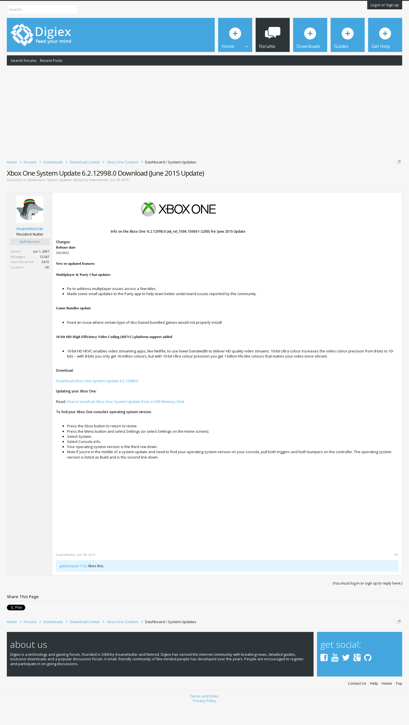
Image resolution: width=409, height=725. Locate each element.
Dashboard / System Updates (50, 199)
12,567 (44, 276)
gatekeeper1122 (73, 585)
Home (387, 703)
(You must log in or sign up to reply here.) (367, 602)
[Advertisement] (204, 111)
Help (374, 703)
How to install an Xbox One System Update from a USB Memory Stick (125, 421)
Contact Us (357, 703)
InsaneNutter (99, 199)
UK (47, 287)
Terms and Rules (204, 715)
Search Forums (24, 60)
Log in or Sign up (385, 4)
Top (399, 703)
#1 (396, 575)
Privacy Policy (204, 720)
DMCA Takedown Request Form (162, 179)
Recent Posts (51, 60)
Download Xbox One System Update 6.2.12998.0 (97, 400)
